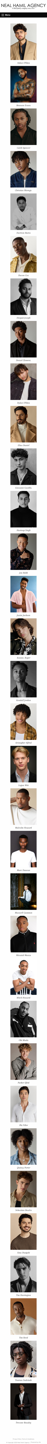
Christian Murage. (23, 190)
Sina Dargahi (23, 1252)
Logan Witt (23, 785)
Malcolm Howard (23, 827)
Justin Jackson (23, 615)
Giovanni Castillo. (23, 487)
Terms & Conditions (28, 1439)
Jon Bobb (23, 572)
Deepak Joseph (23, 317)
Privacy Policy (17, 1439)
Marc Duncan (23, 870)
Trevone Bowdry (23, 1422)
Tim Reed (23, 1337)
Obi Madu (23, 1040)
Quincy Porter (23, 1167)
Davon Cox (23, 275)
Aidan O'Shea (23, 63)
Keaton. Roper (23, 657)
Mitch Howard (23, 997)
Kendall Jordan (23, 700)
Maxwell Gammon (23, 912)
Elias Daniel (23, 445)
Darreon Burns (24, 232)
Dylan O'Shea (23, 402)
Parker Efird (23, 1082)
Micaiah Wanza (23, 955)
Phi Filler (23, 1125)
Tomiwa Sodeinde (23, 1380)
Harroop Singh (23, 530)
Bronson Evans (23, 105)
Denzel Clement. (23, 360)
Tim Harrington (23, 1295)
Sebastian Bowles (23, 1210)
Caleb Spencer (23, 147)
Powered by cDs (36, 1442)
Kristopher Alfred (24, 742)
